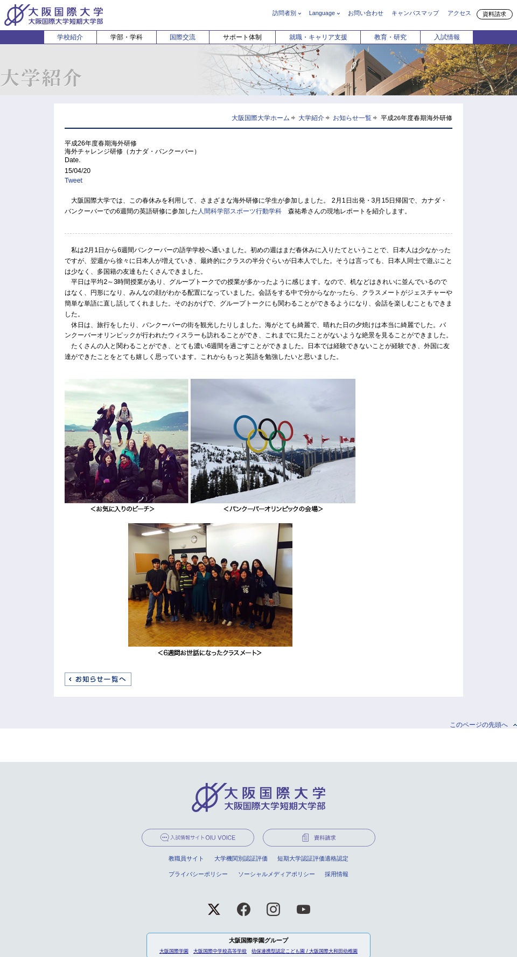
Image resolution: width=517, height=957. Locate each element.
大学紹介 (311, 117)
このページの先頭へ (479, 725)
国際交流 (182, 37)
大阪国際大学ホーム (261, 117)
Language (322, 13)
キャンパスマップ (415, 13)
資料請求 (494, 14)
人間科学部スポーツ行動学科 (240, 211)
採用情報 (336, 874)
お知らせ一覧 (352, 117)
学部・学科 (126, 37)
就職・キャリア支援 (318, 37)
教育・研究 (390, 37)
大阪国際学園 (173, 951)
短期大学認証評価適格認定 (312, 858)
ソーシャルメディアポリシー (276, 874)
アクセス (459, 13)
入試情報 (447, 37)
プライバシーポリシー (198, 874)
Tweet (73, 180)
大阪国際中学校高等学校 (220, 951)
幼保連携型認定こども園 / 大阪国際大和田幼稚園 (304, 951)
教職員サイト (186, 858)
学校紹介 (70, 37)
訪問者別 (284, 13)
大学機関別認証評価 (241, 858)
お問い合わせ (365, 13)
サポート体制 (242, 37)
